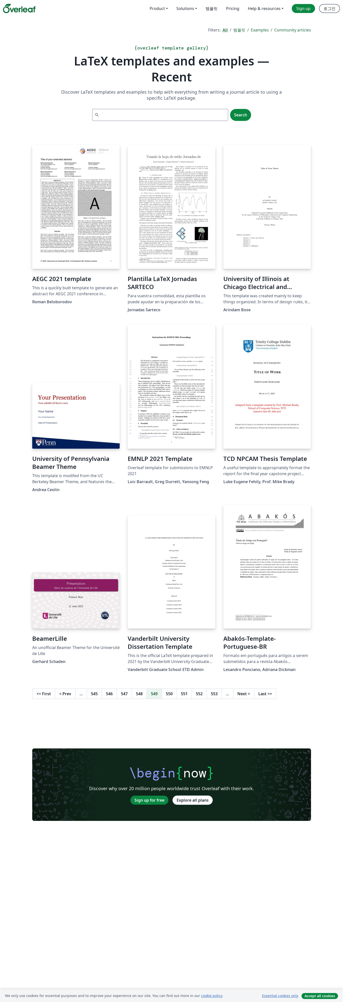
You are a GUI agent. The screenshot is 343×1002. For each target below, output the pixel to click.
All (225, 30)
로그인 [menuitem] (330, 8)
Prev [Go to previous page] (65, 693)
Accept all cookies (320, 996)
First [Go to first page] (43, 693)
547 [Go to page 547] (124, 693)
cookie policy (211, 995)
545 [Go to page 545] (94, 693)
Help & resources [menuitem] (264, 8)
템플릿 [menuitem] (212, 8)
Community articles (292, 30)
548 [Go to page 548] (139, 693)
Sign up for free (149, 800)
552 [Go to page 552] (199, 693)
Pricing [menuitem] (232, 8)
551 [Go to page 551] (184, 693)
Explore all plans (193, 800)
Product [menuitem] (157, 8)
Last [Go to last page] (265, 693)
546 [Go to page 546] (109, 693)
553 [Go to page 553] (214, 693)
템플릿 (239, 30)
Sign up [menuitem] (303, 8)
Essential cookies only (280, 995)
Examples (260, 30)
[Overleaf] (19, 8)
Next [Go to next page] (243, 693)
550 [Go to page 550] (169, 693)
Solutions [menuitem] (185, 8)
